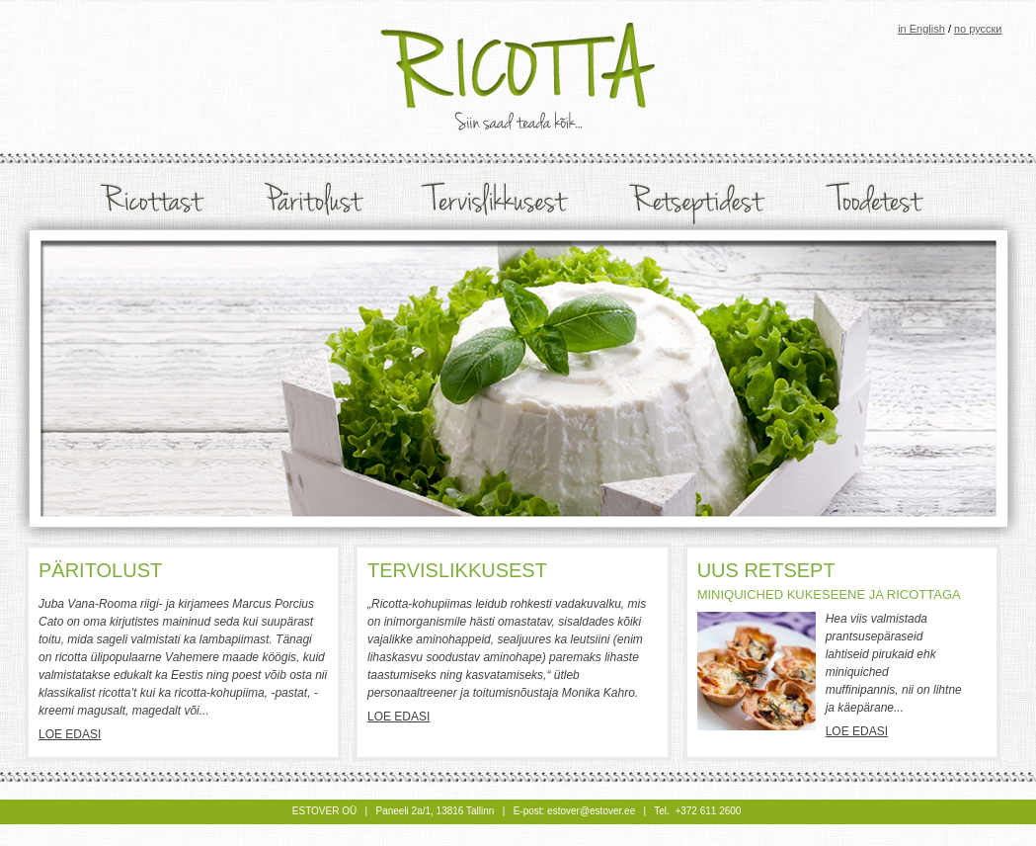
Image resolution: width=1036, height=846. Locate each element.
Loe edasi (70, 734)
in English (921, 29)
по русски (977, 29)
